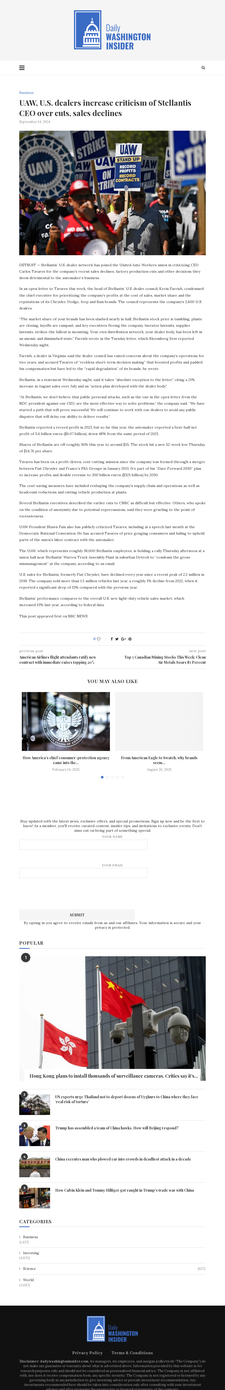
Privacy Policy (87, 1352)
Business (26, 93)
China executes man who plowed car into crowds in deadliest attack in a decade (123, 1159)
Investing (31, 1253)
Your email (112, 870)
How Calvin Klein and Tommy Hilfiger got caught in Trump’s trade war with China (124, 1190)
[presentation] (112, 893)
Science (114, 1268)
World (28, 1280)
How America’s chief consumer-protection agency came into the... (66, 760)
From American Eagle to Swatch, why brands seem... (159, 760)
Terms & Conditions (132, 1352)
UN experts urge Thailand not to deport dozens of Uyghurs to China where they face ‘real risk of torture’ (126, 1099)
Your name (112, 842)
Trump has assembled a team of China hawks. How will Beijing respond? (117, 1128)
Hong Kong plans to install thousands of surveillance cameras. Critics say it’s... (114, 1076)
